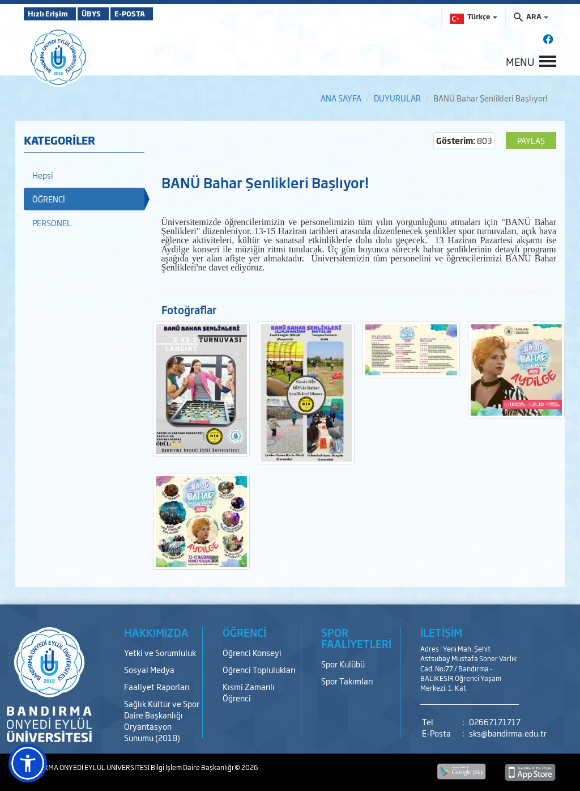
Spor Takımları (347, 681)
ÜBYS (107, 14)
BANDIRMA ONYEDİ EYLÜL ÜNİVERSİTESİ (87, 767)
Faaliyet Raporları (157, 686)
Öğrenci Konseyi (252, 652)
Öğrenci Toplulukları (259, 669)
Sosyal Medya (149, 669)
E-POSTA (159, 14)
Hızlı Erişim (52, 14)
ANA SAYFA (341, 98)
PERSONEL (51, 223)
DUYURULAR (397, 98)
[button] (27, 763)
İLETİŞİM (441, 632)
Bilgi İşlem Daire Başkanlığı (192, 767)
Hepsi (42, 175)
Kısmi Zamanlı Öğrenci (249, 692)
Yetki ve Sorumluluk (160, 652)
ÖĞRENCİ (48, 199)
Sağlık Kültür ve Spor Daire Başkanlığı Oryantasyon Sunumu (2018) (161, 720)
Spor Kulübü (343, 664)
